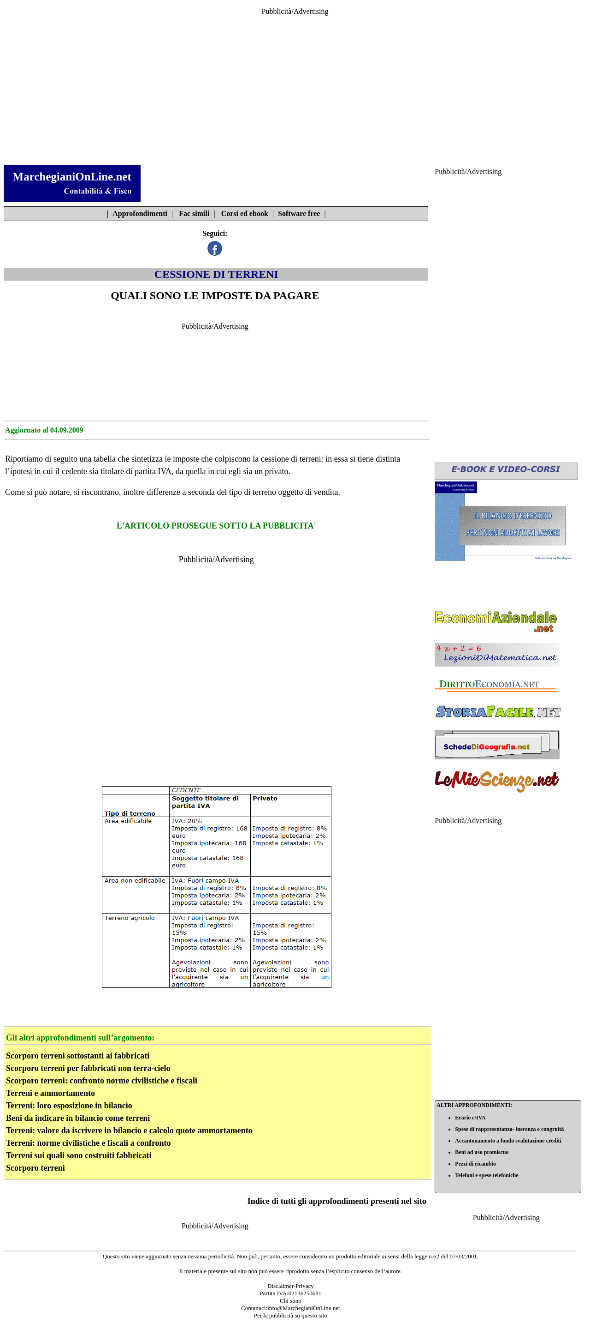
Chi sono (290, 1300)
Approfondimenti (139, 213)
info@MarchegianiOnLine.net (303, 1308)
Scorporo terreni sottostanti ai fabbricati (77, 1055)
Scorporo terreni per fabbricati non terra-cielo (88, 1068)
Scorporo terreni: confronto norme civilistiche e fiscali (101, 1080)
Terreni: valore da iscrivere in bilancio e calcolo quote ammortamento (129, 1130)
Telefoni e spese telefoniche (486, 1175)
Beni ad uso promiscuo (481, 1152)
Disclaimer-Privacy (290, 1285)
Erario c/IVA (470, 1117)
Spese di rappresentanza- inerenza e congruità (509, 1129)
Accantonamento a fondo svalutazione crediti (508, 1140)
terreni (310, 458)
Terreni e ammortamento (50, 1093)
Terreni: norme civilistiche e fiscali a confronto (88, 1143)
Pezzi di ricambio (475, 1164)
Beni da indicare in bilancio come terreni (78, 1118)
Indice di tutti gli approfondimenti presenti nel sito (337, 1201)
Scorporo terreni (35, 1168)
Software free (299, 213)
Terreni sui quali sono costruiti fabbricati (79, 1155)
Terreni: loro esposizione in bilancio (69, 1105)
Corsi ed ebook (244, 213)
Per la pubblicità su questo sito (290, 1315)
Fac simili (194, 213)
